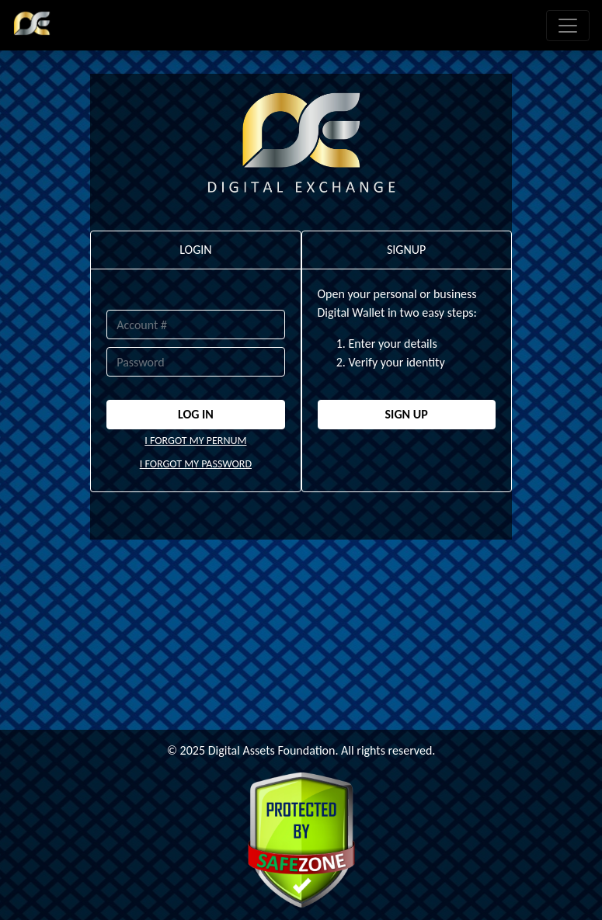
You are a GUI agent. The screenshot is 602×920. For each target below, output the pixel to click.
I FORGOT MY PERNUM (195, 440)
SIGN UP (406, 414)
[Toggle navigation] (568, 25)
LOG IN (196, 414)
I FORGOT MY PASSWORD (196, 463)
